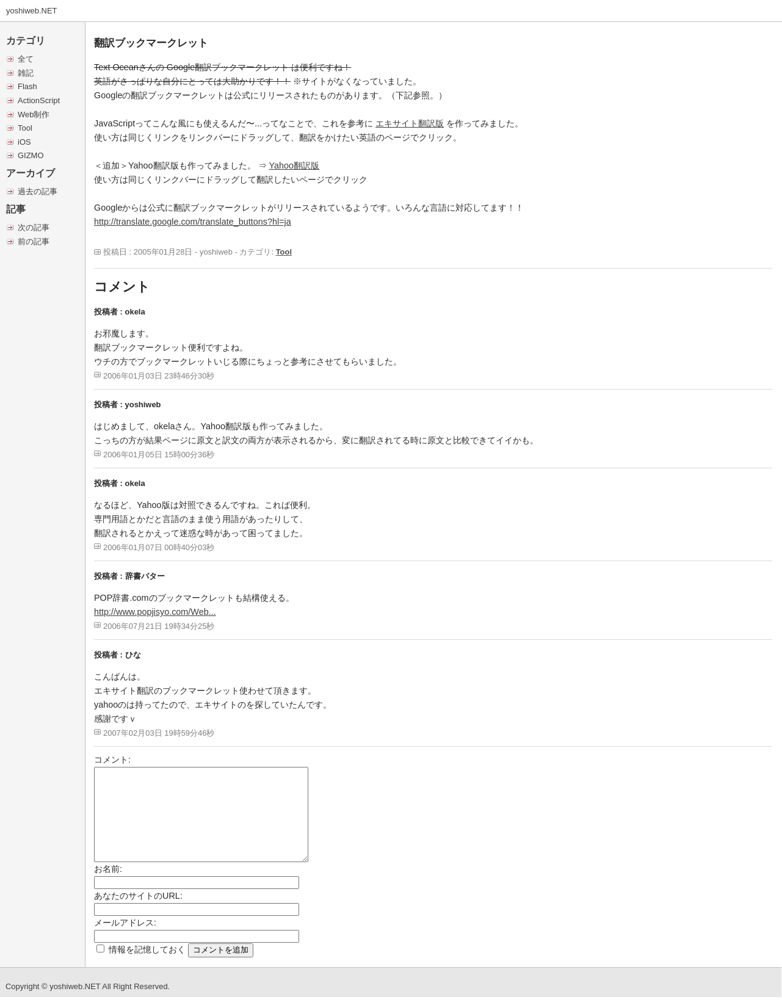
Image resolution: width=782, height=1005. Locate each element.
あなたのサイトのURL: (138, 896)
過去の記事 (37, 191)
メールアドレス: (125, 922)
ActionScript (39, 100)
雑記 (26, 73)
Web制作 (33, 114)
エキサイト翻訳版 (409, 123)
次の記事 (33, 227)
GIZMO (30, 155)
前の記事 (33, 241)
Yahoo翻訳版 (294, 165)
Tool (25, 127)
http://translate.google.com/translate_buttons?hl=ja (192, 222)
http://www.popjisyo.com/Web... (155, 612)
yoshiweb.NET (31, 10)
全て (26, 58)
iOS (24, 142)
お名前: (108, 869)
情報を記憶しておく (147, 949)
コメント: (112, 759)
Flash (27, 86)
